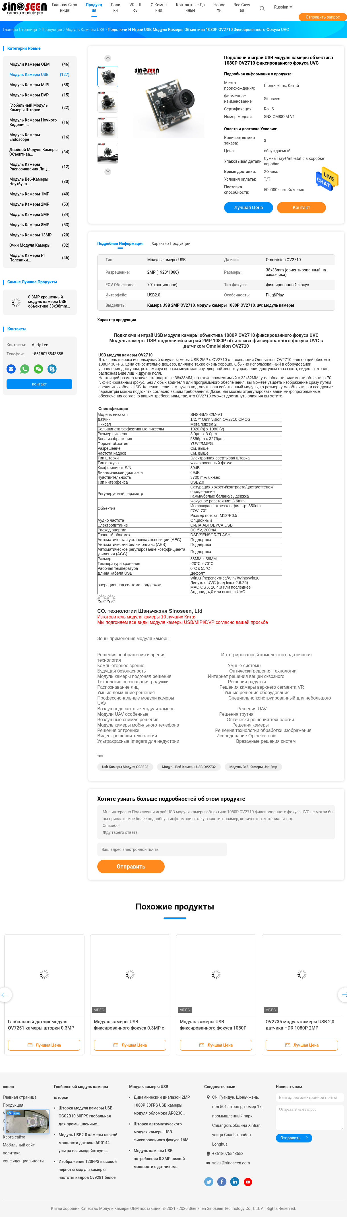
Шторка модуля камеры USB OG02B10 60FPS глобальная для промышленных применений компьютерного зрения (85, 1117)
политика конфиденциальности (23, 1157)
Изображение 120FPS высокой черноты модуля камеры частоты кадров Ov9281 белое (88, 1169)
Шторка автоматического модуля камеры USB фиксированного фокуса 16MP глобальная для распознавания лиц (163, 1133)
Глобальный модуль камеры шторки (81, 1092)
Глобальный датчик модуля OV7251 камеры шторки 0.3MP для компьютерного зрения (41, 1028)
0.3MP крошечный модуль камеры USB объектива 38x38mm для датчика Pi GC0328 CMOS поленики (49, 301)
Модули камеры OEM (39, 64)
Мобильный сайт (19, 1145)
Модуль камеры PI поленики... (39, 257)
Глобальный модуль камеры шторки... (39, 107)
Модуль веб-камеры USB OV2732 (189, 767)
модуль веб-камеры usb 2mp (253, 767)
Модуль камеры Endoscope (39, 137)
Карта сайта (14, 1137)
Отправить (131, 866)
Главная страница (19, 1097)
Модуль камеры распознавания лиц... (39, 166)
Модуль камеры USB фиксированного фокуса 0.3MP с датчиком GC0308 (129, 1028)
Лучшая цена (248, 207)
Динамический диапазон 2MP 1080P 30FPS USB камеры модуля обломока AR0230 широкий (162, 1106)
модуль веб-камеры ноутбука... (39, 181)
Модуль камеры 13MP (39, 235)
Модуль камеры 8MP (39, 225)
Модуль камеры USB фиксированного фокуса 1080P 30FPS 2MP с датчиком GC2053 (213, 1028)
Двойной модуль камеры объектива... (39, 151)
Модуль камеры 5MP (39, 214)
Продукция (13, 1105)
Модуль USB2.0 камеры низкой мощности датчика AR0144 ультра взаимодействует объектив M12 (88, 1144)
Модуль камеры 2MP (39, 204)
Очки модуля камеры (39, 245)
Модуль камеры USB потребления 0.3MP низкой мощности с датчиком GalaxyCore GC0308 (159, 1159)
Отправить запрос (323, 17)
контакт (39, 384)
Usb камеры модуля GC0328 (125, 767)
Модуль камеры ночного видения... (39, 122)
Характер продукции (171, 243)
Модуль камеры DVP (39, 95)
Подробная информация (120, 243)
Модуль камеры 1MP (39, 194)
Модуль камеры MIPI (39, 85)
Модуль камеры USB (39, 74)
